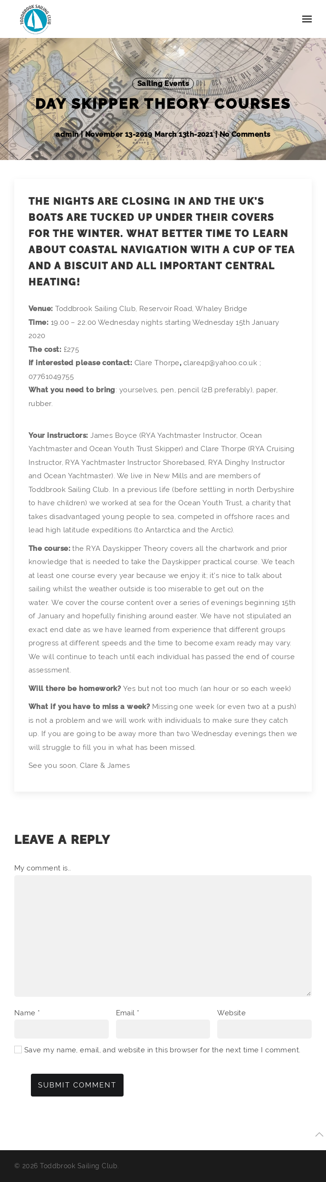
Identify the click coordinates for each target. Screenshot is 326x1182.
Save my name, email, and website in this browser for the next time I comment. (162, 1050)
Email (128, 1013)
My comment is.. (42, 868)
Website (231, 1013)
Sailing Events (163, 83)
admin (68, 134)
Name (27, 1013)
